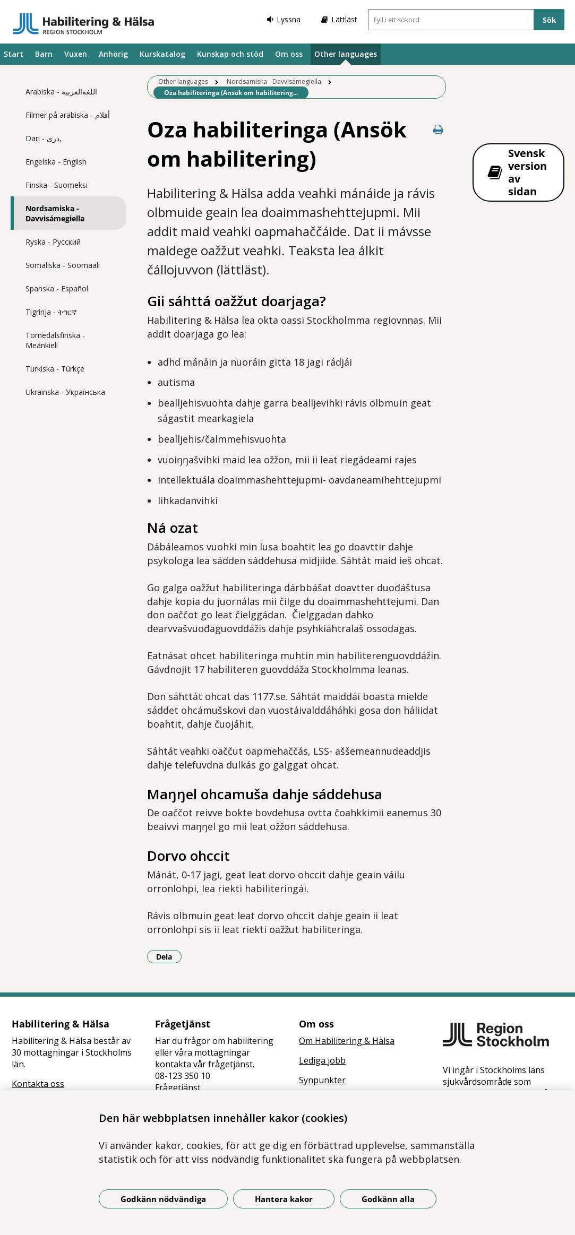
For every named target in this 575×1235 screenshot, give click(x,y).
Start (13, 54)
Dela (169, 956)
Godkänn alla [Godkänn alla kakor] (388, 1199)
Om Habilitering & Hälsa (346, 1041)
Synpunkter (322, 1080)
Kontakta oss (38, 1084)
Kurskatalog (162, 54)
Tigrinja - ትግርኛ (51, 312)
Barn (44, 54)
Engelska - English (56, 162)
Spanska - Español (56, 288)
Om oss (289, 54)
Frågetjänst (178, 1087)
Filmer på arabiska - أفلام (67, 115)
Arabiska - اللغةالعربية (61, 92)
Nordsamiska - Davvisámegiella (54, 213)
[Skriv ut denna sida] (438, 129)
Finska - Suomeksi (56, 185)
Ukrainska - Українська (65, 392)
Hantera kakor (284, 1199)
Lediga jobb (322, 1060)
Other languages (345, 54)
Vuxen (75, 54)
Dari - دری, (43, 138)
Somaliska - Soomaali (62, 265)
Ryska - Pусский (53, 242)
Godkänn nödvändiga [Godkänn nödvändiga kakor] (163, 1199)
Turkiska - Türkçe (54, 369)
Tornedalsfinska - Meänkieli (55, 340)
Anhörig (113, 54)
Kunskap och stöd (230, 54)
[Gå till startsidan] (84, 23)
